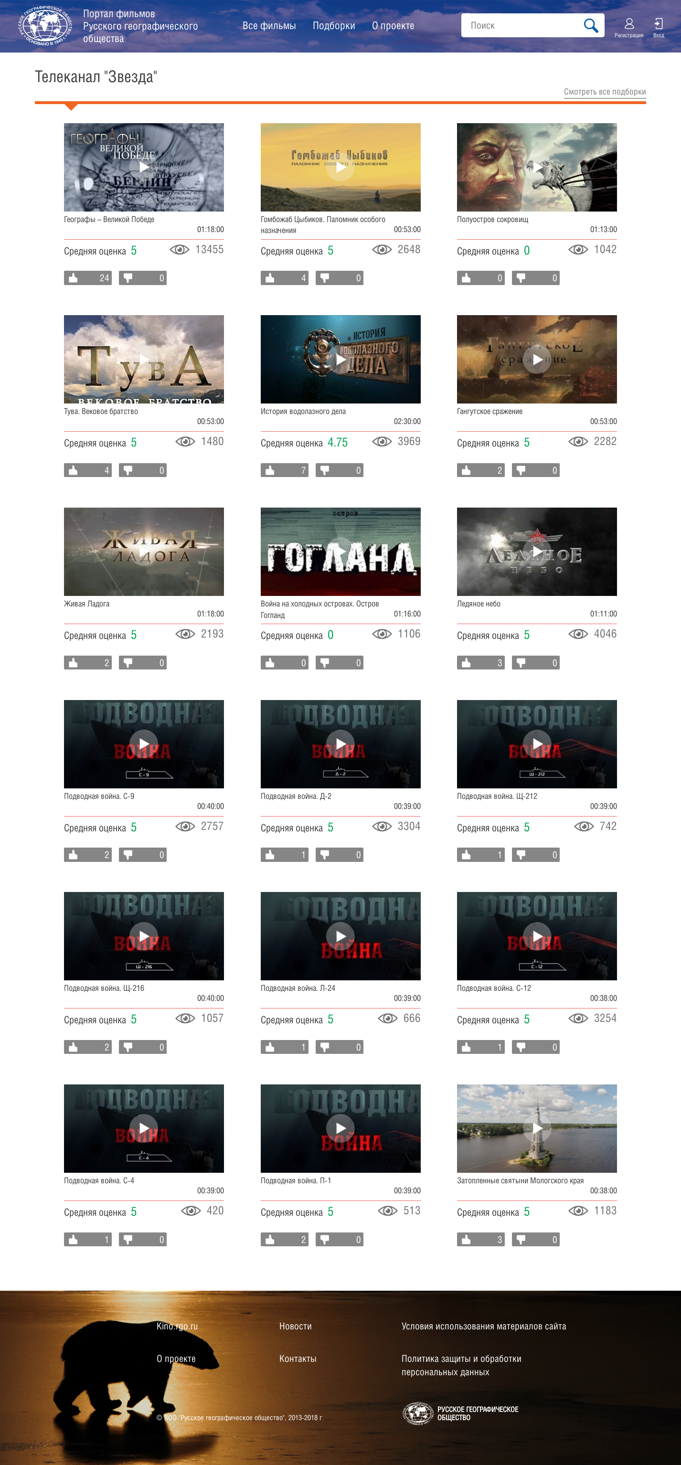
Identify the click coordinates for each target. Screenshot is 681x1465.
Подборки (334, 25)
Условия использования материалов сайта (484, 1326)
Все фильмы (269, 25)
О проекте (393, 25)
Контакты (298, 1358)
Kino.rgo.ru (177, 1326)
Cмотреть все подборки (605, 91)
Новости (295, 1326)
